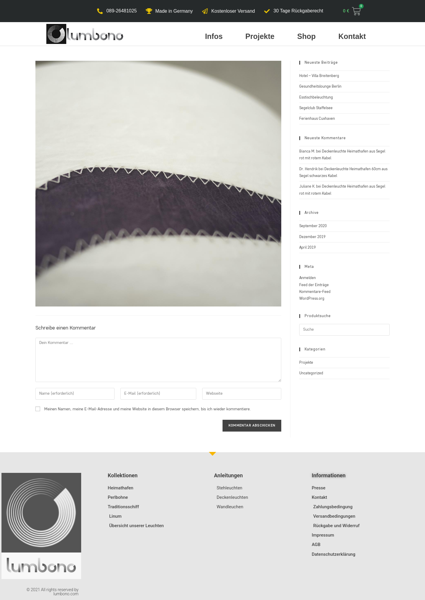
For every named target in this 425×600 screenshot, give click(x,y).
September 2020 (313, 226)
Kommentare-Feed (315, 292)
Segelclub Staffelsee (316, 108)
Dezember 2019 (312, 237)
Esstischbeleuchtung (316, 97)
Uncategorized (311, 373)
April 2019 (307, 248)
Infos (214, 36)
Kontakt (352, 36)
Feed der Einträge (314, 285)
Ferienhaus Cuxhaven (317, 119)
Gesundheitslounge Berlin (320, 86)
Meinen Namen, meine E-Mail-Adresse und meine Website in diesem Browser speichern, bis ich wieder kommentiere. (147, 409)
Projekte (259, 36)
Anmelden (307, 278)
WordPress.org (311, 299)
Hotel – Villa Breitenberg (319, 76)
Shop (306, 36)
